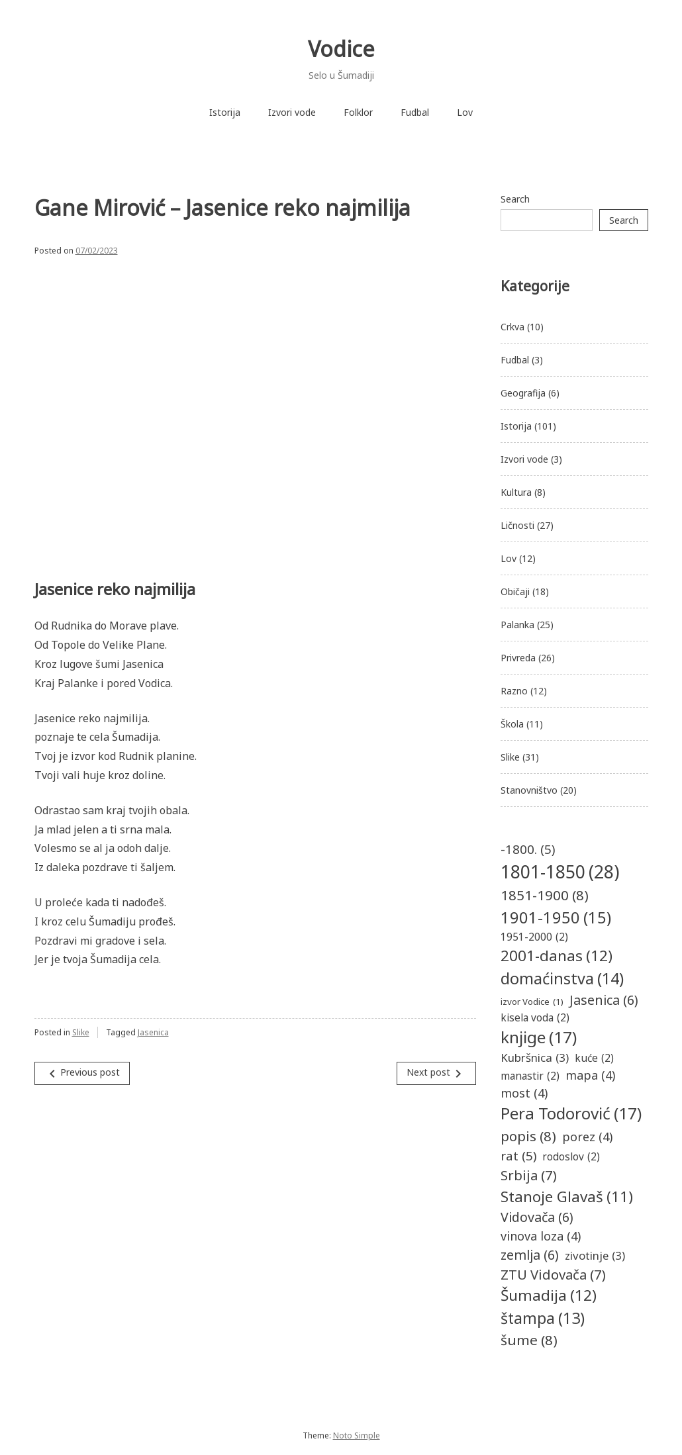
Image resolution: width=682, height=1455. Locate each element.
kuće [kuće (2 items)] (594, 1058)
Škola (512, 724)
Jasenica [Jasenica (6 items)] (603, 999)
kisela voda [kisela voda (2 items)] (535, 1017)
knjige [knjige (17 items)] (539, 1037)
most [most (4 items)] (524, 1093)
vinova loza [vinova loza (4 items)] (541, 1236)
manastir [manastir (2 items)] (530, 1076)
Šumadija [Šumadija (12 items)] (549, 1295)
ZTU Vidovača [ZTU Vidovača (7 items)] (553, 1274)
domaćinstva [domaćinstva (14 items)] (562, 978)
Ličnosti (517, 525)
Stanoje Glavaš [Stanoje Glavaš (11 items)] (567, 1196)
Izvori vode (292, 112)
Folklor (358, 112)
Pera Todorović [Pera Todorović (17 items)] (571, 1114)
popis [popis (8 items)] (528, 1136)
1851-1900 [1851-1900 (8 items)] (545, 895)
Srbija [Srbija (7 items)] (529, 1175)
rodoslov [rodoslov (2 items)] (571, 1156)
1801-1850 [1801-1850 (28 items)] (560, 872)
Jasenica (153, 1032)
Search (515, 199)
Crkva (512, 326)
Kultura (516, 492)
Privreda (518, 657)
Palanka (517, 624)
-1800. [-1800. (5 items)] (528, 849)
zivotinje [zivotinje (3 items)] (595, 1255)
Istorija (224, 112)
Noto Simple (356, 1435)
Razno (514, 690)
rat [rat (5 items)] (518, 1156)
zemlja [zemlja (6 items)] (530, 1254)
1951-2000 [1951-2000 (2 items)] (534, 937)
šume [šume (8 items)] (529, 1340)
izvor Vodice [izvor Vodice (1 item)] (532, 1002)
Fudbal (415, 112)
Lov (465, 112)
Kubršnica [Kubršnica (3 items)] (535, 1057)
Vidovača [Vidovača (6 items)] (537, 1217)
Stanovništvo (529, 790)
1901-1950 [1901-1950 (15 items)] (556, 918)
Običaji (515, 591)
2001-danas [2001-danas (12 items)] (556, 956)
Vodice (341, 48)
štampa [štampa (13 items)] (543, 1318)
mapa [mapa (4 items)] (590, 1075)
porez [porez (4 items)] (587, 1137)
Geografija (523, 393)
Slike (80, 1032)
